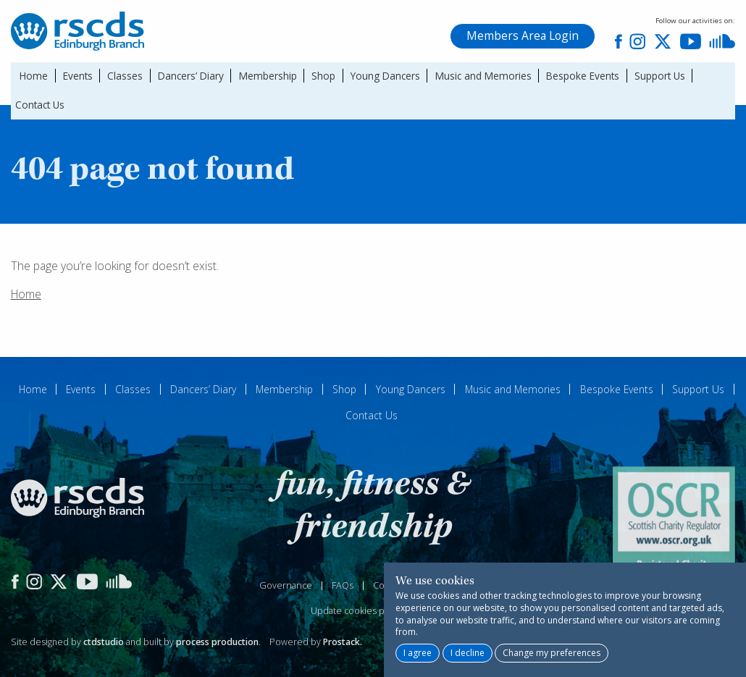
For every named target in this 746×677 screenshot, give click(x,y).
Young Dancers (385, 76)
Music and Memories (483, 76)
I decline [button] (467, 653)
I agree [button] (417, 653)
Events (78, 76)
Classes (125, 76)
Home (34, 76)
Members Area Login (522, 35)
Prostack (341, 642)
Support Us (659, 76)
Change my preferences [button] (551, 653)
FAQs (342, 585)
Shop (323, 76)
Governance (285, 585)
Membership (268, 76)
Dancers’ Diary (191, 76)
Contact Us (39, 105)
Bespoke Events (582, 76)
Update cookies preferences (371, 611)
